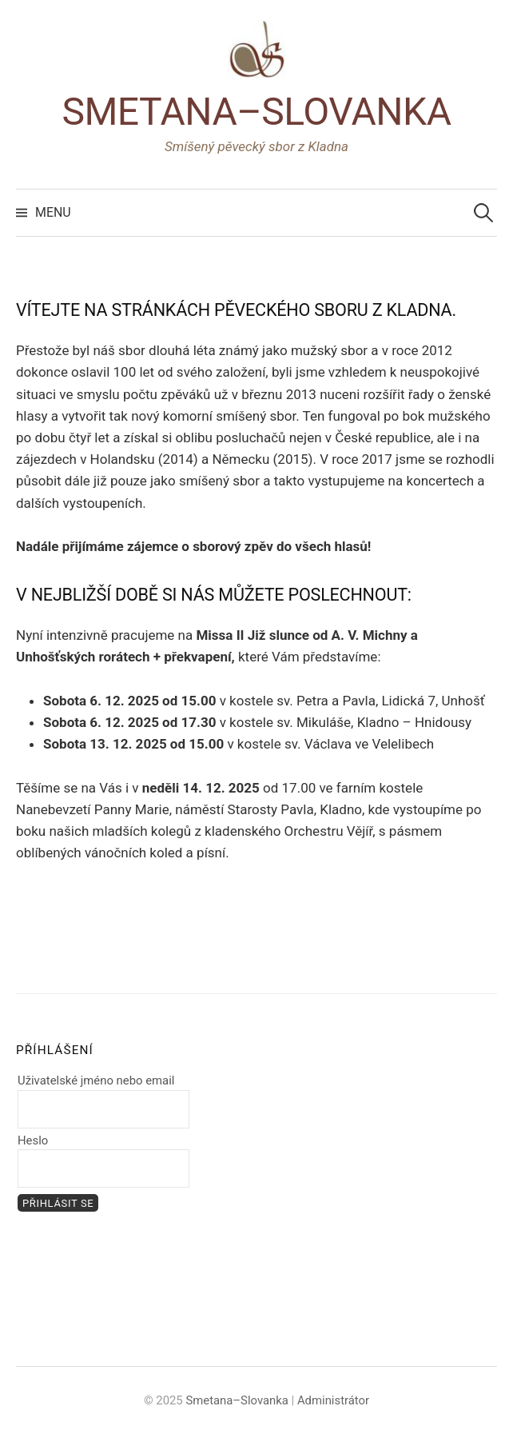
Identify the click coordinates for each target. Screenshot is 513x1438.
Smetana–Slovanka (256, 111)
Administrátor (333, 1400)
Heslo (33, 1140)
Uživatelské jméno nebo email (96, 1080)
